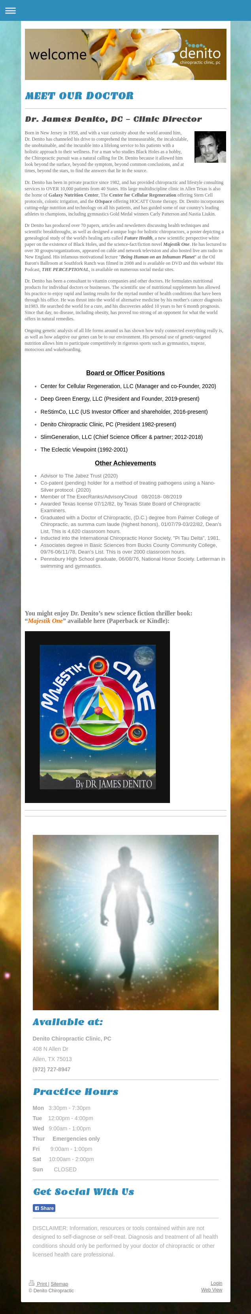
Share (44, 1208)
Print (38, 1284)
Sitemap (59, 1284)
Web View (212, 1290)
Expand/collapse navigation (125, 10)
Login (216, 1283)
